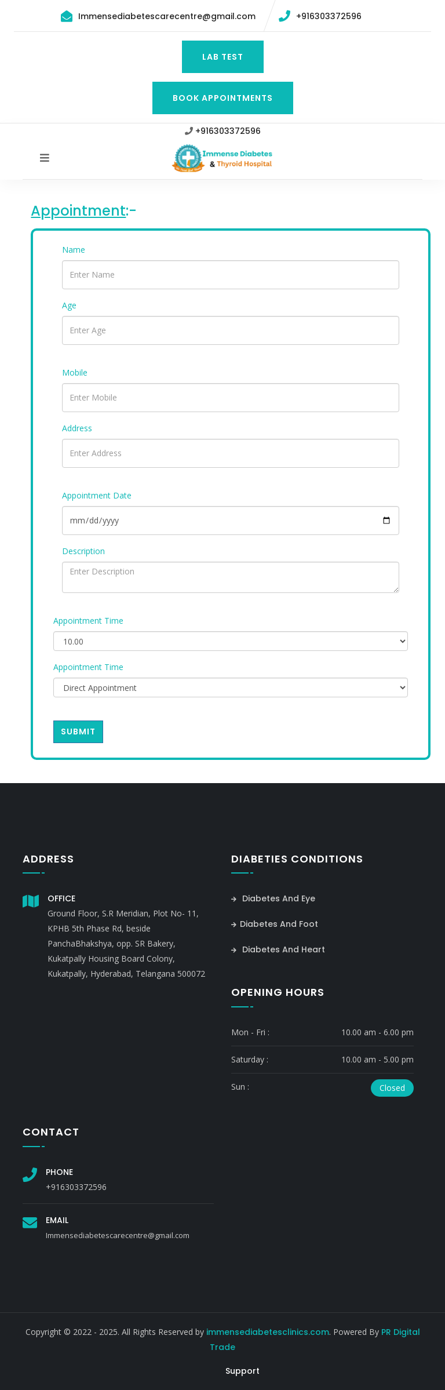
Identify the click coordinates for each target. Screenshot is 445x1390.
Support (242, 1371)
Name (73, 249)
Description (83, 550)
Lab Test (222, 57)
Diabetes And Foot (274, 924)
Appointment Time (88, 620)
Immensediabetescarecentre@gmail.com (167, 16)
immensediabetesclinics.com (267, 1332)
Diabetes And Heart (278, 949)
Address (77, 428)
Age (69, 305)
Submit (78, 731)
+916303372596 (329, 16)
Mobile (74, 372)
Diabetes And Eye (273, 898)
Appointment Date (97, 495)
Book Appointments (223, 98)
